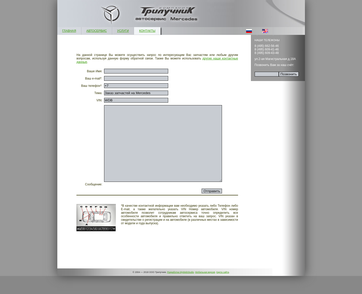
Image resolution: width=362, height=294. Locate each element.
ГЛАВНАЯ (69, 31)
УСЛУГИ (123, 31)
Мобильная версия (205, 290)
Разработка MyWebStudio (180, 290)
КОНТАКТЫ (147, 31)
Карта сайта (222, 290)
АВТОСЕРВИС (96, 31)
